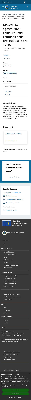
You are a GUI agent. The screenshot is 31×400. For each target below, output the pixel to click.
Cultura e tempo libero (10, 278)
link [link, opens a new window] (7, 386)
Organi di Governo (9, 252)
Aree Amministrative (10, 255)
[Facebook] (4, 244)
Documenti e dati (8, 268)
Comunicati (7, 310)
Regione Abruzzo (7, 2)
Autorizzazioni (8, 299)
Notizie (6, 307)
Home (3, 14)
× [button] (29, 373)
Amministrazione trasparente (12, 370)
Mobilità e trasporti (9, 286)
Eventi (5, 323)
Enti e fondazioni (8, 260)
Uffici (5, 257)
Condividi (7, 55)
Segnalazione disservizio (10, 354)
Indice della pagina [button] (10, 86)
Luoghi (6, 320)
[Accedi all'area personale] (24, 2)
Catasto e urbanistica (10, 284)
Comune (21, 14)
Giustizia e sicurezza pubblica (12, 294)
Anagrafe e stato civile (10, 276)
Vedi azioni (7, 59)
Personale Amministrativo (11, 265)
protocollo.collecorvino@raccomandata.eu (16, 340)
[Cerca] (28, 7)
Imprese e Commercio (10, 281)
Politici (6, 262)
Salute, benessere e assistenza (12, 297)
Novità (9, 14)
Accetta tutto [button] (15, 390)
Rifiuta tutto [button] (15, 394)
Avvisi (15, 14)
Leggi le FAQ (7, 357)
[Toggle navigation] (3, 7)
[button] (15, 397)
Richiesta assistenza (9, 360)
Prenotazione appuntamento (12, 352)
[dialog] (15, 386)
